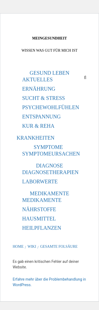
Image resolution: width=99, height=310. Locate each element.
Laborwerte (40, 181)
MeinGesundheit (49, 38)
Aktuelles (37, 79)
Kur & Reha (38, 126)
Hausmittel (39, 219)
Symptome (48, 147)
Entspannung (41, 116)
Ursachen (65, 154)
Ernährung (38, 89)
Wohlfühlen (61, 107)
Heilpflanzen (41, 228)
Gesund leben (49, 73)
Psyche (32, 107)
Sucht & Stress (43, 98)
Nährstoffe (39, 209)
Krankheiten (35, 138)
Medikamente (49, 193)
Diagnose (49, 166)
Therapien (63, 172)
